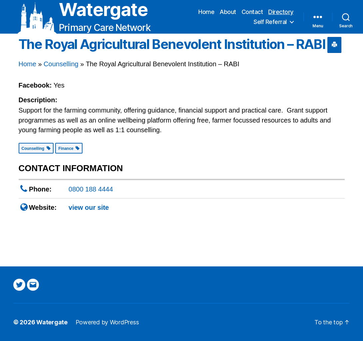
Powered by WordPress (107, 322)
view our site (89, 207)
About (228, 11)
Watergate (103, 10)
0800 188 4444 (91, 189)
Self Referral (270, 21)
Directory (280, 11)
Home (206, 11)
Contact (252, 11)
